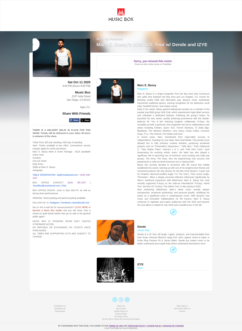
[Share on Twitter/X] (85, 120)
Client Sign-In (182, 306)
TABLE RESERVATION (44, 175)
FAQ (64, 185)
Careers (182, 311)
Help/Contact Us (121, 311)
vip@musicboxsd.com (67, 175)
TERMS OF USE (116, 326)
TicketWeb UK (60, 309)
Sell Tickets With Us (182, 309)
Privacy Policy (121, 314)
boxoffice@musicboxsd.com (46, 185)
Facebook (66, 202)
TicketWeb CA (60, 306)
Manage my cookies (173, 326)
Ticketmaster (60, 311)
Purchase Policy (121, 316)
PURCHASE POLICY (137, 326)
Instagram (54, 202)
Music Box (82, 92)
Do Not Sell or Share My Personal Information (121, 319)
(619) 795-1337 (77, 182)
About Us (121, 306)
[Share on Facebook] (74, 120)
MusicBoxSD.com (80, 202)
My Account (121, 309)
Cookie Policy (154, 326)
